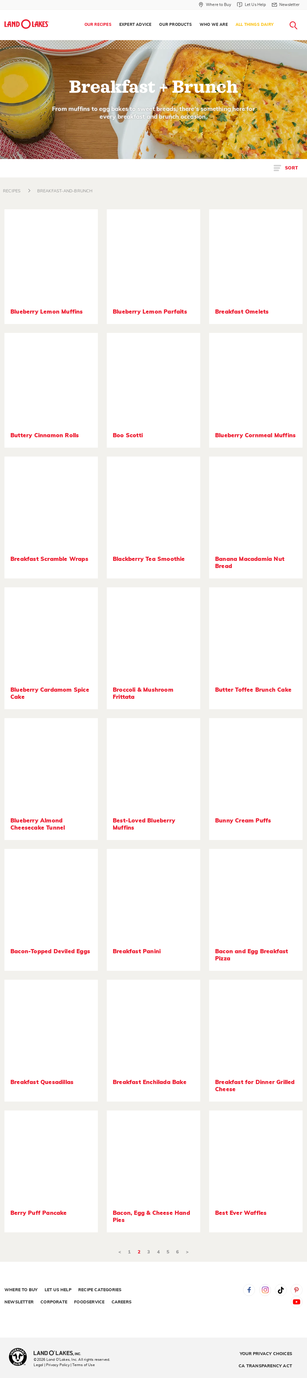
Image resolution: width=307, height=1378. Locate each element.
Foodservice (89, 1302)
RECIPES (12, 191)
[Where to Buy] (214, 5)
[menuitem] (98, 25)
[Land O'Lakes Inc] (60, 1353)
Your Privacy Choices (266, 1354)
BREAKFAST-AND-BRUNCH (65, 191)
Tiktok (281, 1290)
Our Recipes (98, 25)
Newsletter (19, 1302)
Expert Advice (135, 25)
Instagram (265, 1290)
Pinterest (297, 1290)
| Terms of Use (83, 1365)
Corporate (53, 1302)
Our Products (175, 25)
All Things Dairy (254, 25)
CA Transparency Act (265, 1366)
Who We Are (214, 25)
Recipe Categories (99, 1290)
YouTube (297, 1302)
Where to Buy (20, 1290)
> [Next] (187, 1252)
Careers (121, 1302)
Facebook (249, 1290)
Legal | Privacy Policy (51, 1365)
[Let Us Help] (251, 5)
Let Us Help (58, 1290)
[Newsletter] (286, 5)
